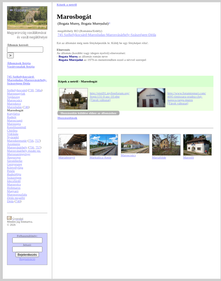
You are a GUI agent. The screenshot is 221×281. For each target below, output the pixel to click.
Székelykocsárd (17, 90)
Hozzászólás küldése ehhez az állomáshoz (88, 113)
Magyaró (13, 191)
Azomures (13, 144)
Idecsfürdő (13, 181)
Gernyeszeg (14, 164)
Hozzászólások (67, 117)
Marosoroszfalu (17, 194)
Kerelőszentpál (16, 127)
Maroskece (14, 103)
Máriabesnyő (66, 157)
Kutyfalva (13, 113)
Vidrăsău (12, 133)
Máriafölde (159, 157)
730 (31, 90)
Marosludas (14, 107)
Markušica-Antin (100, 157)
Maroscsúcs (14, 100)
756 (31, 140)
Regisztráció (27, 259)
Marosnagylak (16, 93)
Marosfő (188, 157)
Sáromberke (14, 160)
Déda (10, 201)
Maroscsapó (14, 120)
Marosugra (14, 123)
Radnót (11, 117)
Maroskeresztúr (17, 140)
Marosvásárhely (17, 147)
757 (37, 140)
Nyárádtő (13, 137)
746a (38, 90)
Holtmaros (13, 187)
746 (26, 107)
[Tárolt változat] (100, 100)
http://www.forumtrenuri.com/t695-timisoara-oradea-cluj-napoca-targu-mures (186, 96)
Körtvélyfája (15, 167)
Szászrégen (14, 177)
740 (18, 201)
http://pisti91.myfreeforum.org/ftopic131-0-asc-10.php (109, 94)
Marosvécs (14, 184)
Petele (11, 170)
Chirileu (12, 130)
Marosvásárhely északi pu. (24, 150)
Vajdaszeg (13, 96)
